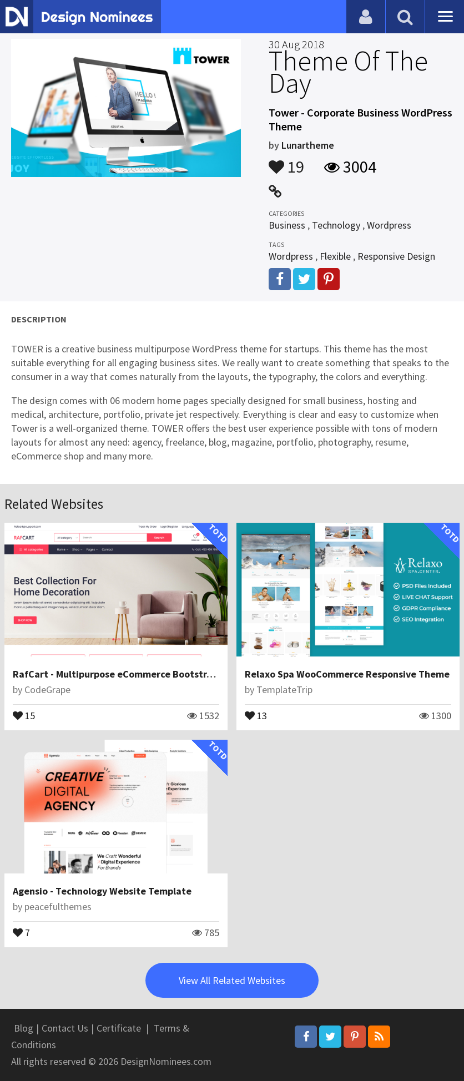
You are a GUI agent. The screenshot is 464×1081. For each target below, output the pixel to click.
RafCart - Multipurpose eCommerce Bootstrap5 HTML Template (154, 674)
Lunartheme (307, 145)
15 (24, 714)
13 (256, 714)
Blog (23, 1028)
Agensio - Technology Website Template (102, 891)
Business (287, 225)
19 (286, 161)
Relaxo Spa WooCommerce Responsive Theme (347, 674)
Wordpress (389, 225)
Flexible (335, 256)
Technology (336, 225)
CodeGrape (47, 689)
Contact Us (65, 1028)
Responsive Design (396, 256)
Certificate (119, 1028)
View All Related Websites (232, 980)
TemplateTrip (284, 689)
